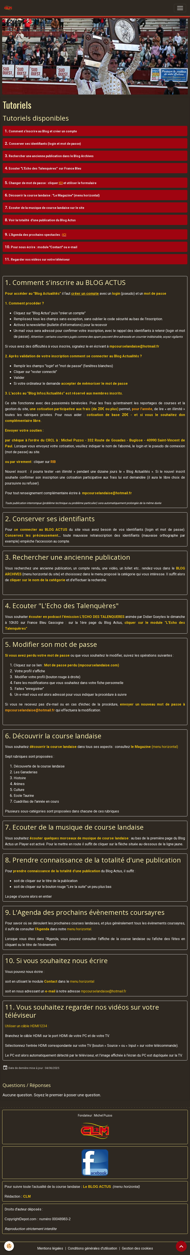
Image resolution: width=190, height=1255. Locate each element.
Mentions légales (50, 1248)
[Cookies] (9, 1246)
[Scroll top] (181, 1246)
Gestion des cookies (137, 1248)
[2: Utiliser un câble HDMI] (42, 1026)
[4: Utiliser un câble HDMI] (46, 1026)
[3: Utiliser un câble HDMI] (44, 1026)
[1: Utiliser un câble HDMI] (40, 1026)
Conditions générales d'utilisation (92, 1248)
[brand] (9, 8)
